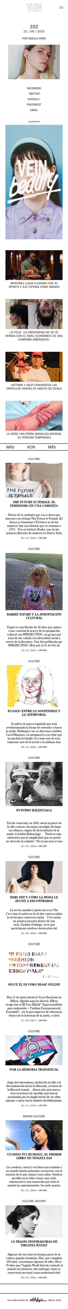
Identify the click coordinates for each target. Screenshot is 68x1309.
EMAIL (34, 110)
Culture (34, 459)
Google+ (6, 1306)
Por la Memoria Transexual (34, 1069)
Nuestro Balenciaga (34, 810)
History (40, 1201)
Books (27, 1116)
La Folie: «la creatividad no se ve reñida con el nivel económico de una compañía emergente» (34, 336)
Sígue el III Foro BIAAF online (34, 984)
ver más (43, 538)
